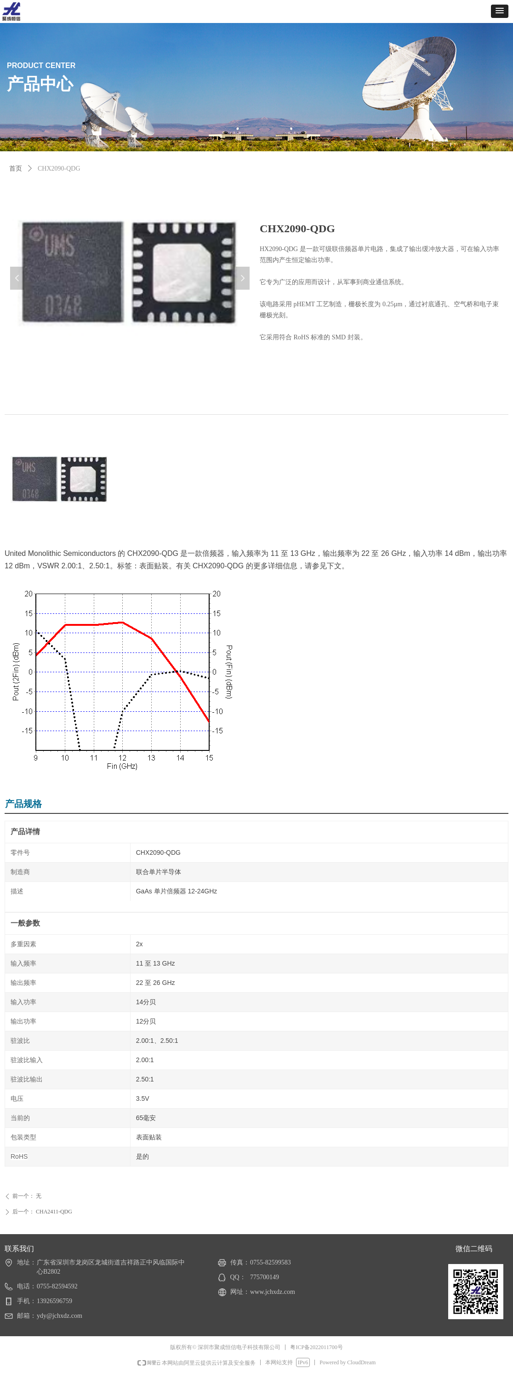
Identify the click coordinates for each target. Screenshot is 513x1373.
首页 (15, 168)
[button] (499, 11)
